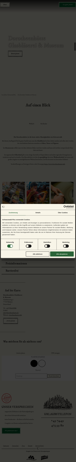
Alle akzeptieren (62, 254)
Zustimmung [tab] (13, 212)
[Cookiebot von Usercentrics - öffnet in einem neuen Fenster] (65, 206)
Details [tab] (38, 212)
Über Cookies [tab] (63, 212)
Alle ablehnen (37, 254)
